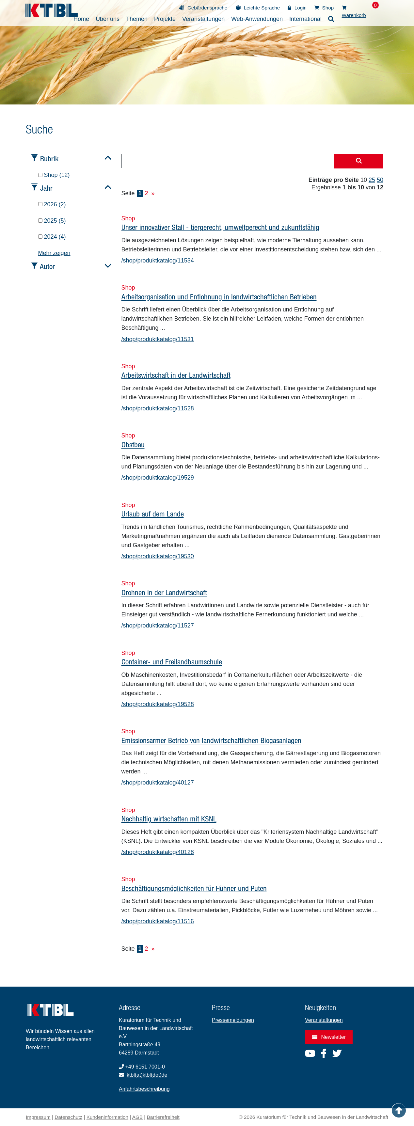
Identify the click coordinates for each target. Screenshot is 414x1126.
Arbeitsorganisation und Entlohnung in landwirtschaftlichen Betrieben (219, 296)
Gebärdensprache (208, 7)
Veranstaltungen (324, 1020)
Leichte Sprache (262, 7)
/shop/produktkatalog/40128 (157, 852)
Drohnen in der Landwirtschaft (164, 592)
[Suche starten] (358, 161)
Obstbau (133, 444)
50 (380, 180)
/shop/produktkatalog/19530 (157, 556)
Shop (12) (54, 175)
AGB (137, 1117)
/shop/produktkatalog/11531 (157, 339)
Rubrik (49, 158)
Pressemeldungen (233, 1020)
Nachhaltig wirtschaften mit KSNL (168, 818)
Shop (324, 7)
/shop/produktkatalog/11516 (157, 921)
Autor (47, 266)
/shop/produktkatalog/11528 (157, 408)
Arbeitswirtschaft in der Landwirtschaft (176, 375)
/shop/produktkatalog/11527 (157, 625)
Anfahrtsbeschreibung (144, 1089)
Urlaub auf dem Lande (152, 513)
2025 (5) (52, 220)
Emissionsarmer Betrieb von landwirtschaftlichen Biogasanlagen (211, 740)
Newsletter (329, 1037)
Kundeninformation (107, 1117)
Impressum (38, 1117)
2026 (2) (52, 204)
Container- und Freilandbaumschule (171, 661)
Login (298, 7)
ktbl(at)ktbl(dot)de (147, 1075)
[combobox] (228, 161)
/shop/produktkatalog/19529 (157, 477)
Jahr (46, 187)
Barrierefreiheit (163, 1117)
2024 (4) (52, 236)
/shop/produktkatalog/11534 (157, 260)
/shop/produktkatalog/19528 (157, 704)
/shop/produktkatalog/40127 (157, 782)
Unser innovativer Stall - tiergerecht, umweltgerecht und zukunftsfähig (220, 227)
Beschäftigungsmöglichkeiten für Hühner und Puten (194, 888)
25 (372, 180)
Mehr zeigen (54, 253)
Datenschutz (68, 1117)
